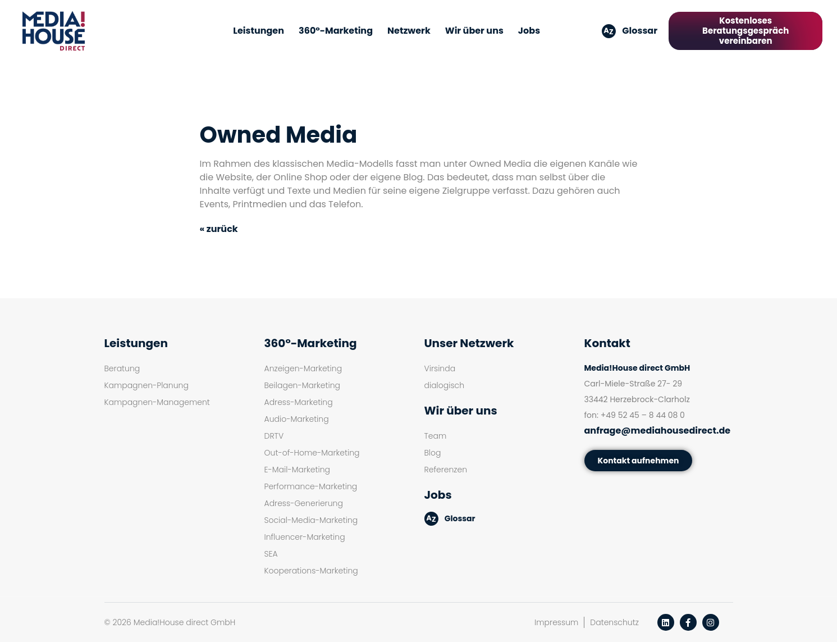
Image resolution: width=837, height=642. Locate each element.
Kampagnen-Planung (146, 385)
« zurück (219, 228)
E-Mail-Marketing (297, 469)
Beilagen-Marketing (302, 385)
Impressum (556, 622)
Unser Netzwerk (469, 343)
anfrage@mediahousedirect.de (657, 430)
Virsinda (440, 368)
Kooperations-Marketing (311, 570)
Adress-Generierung (303, 503)
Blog (432, 452)
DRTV (274, 435)
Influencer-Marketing (304, 537)
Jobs (529, 30)
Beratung (122, 368)
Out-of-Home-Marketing (312, 452)
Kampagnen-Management (157, 402)
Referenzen (446, 469)
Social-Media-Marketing (311, 520)
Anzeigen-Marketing (303, 368)
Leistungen (258, 30)
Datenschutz (614, 622)
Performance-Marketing (311, 486)
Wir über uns (474, 30)
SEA (271, 553)
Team (435, 435)
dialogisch (444, 385)
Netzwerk (409, 30)
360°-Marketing (336, 30)
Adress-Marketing (298, 402)
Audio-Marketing (296, 419)
